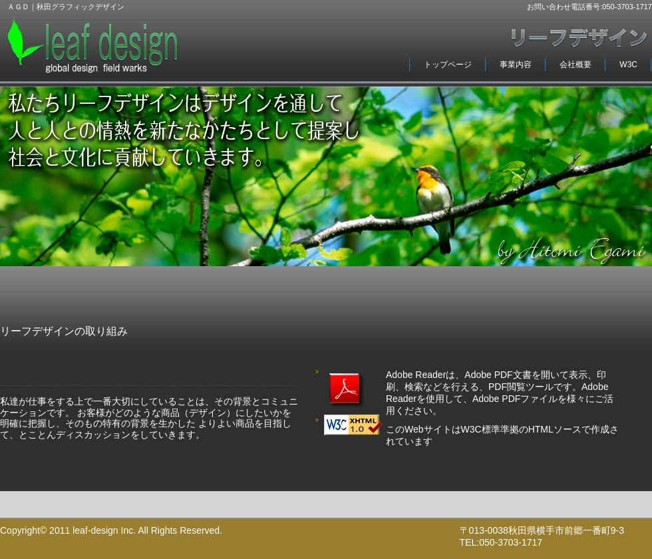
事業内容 (516, 64)
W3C (628, 64)
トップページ (448, 64)
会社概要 (575, 64)
